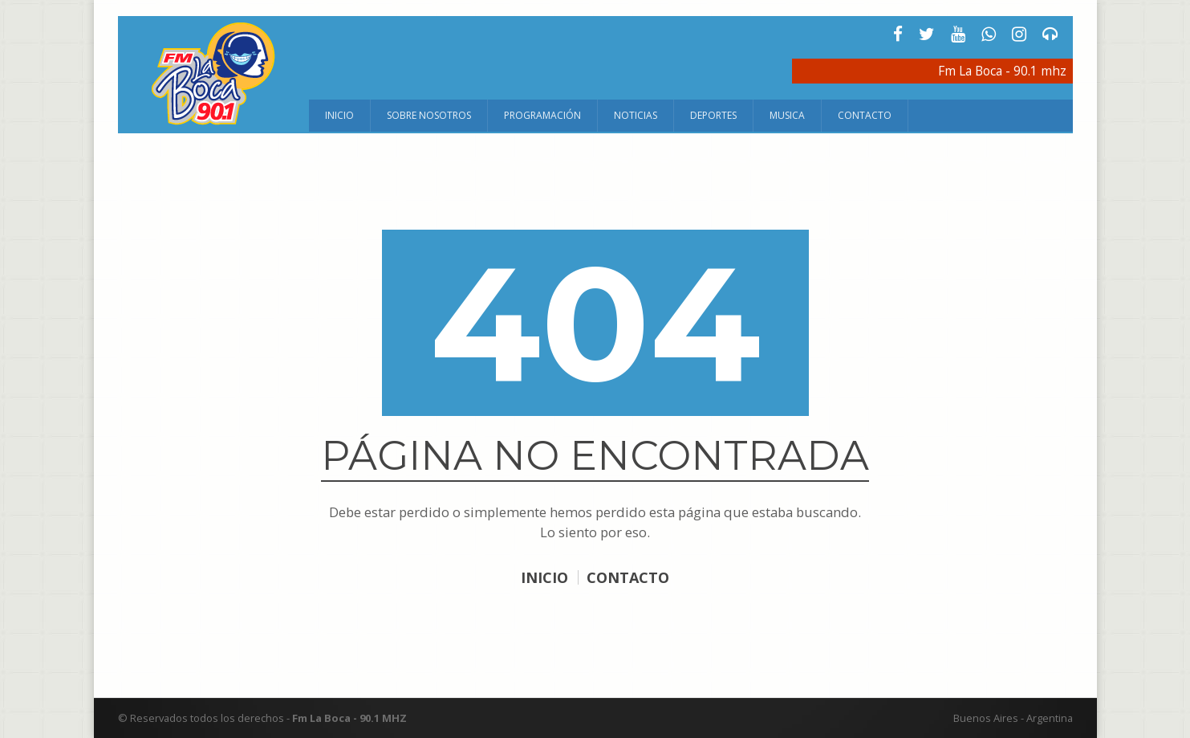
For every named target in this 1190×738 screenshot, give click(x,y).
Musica (787, 115)
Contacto (864, 115)
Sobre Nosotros (429, 115)
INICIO (544, 577)
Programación (542, 115)
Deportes (713, 115)
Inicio (339, 115)
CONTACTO (628, 577)
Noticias (635, 115)
